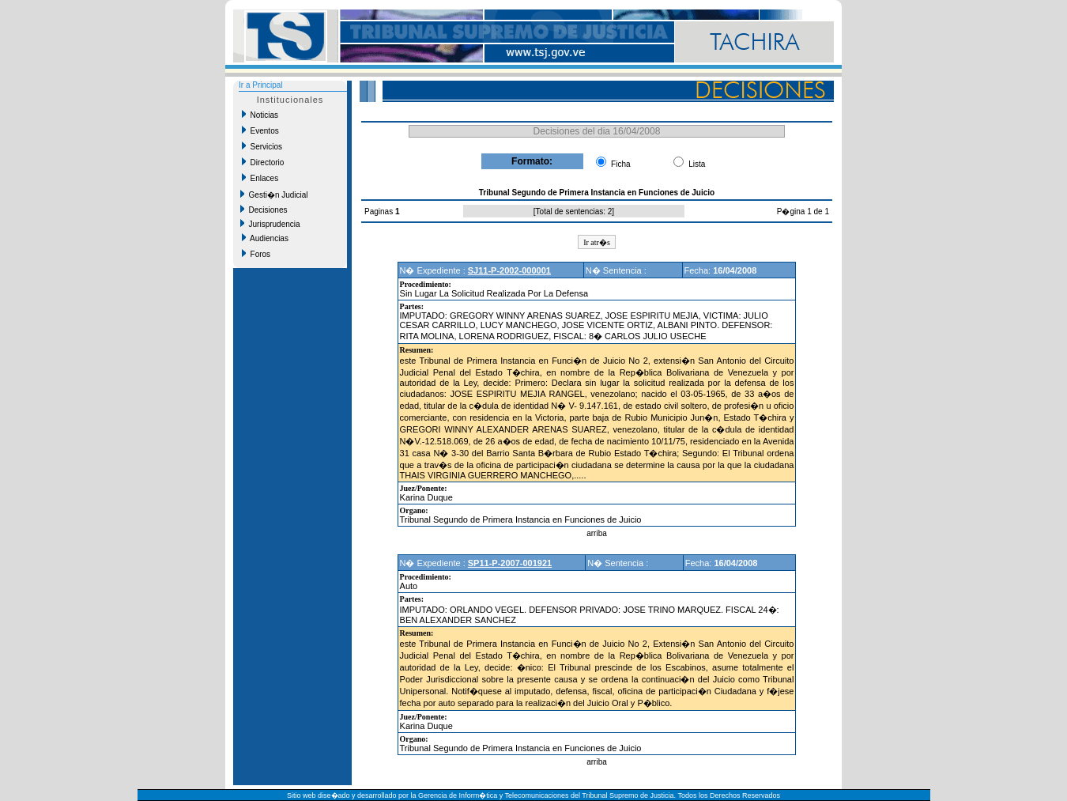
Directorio (263, 162)
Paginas (379, 211)
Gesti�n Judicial (274, 194)
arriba (596, 533)
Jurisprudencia (270, 224)
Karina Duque (426, 497)
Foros (256, 254)
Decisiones (263, 209)
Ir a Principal (261, 85)
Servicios (262, 146)
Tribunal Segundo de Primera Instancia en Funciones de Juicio (521, 519)
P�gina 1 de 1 (803, 211)
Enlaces (260, 178)
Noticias (260, 114)
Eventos (260, 130)
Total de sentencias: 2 (574, 211)
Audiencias (265, 238)
